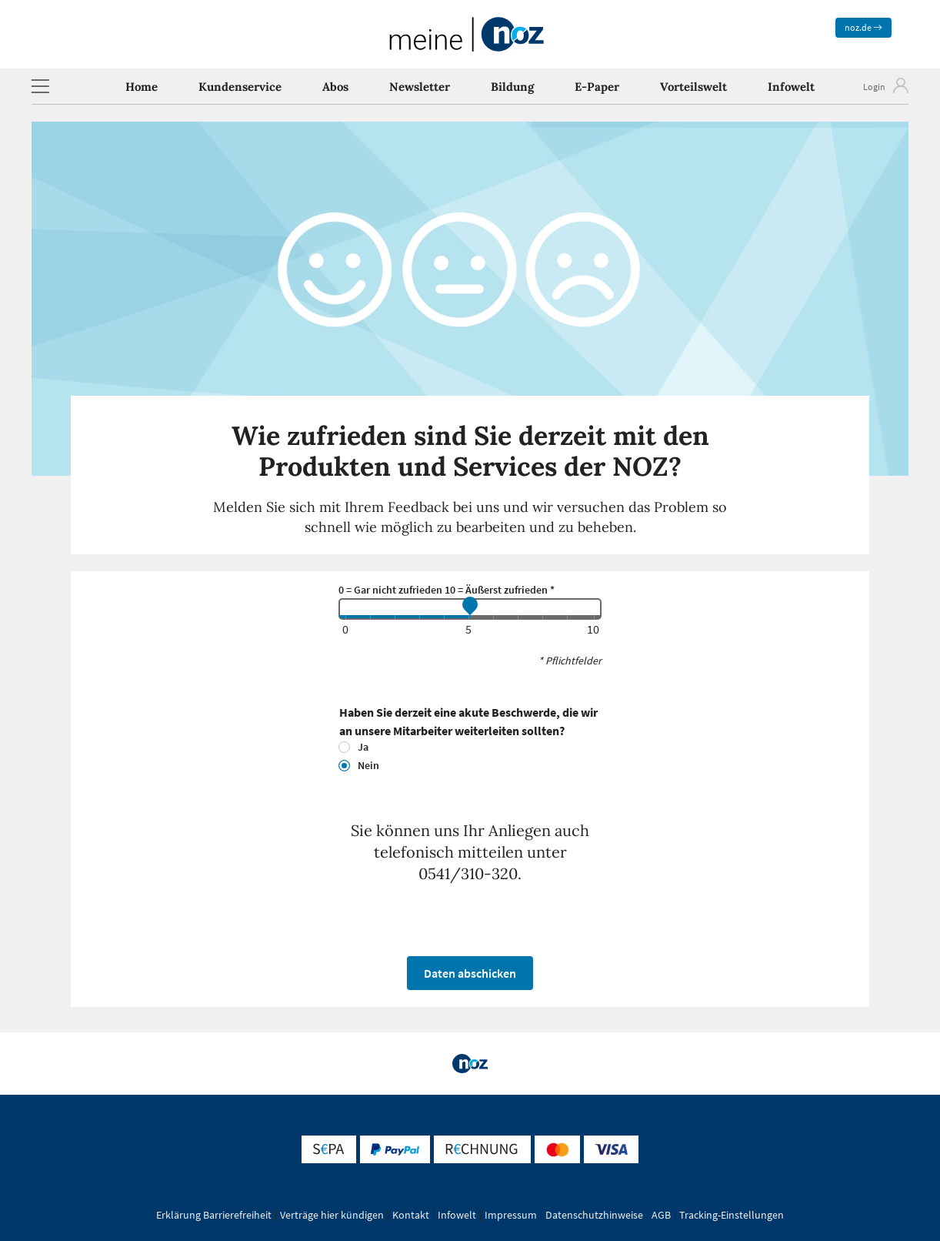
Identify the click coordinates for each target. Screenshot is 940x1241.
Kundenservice (240, 86)
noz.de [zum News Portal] (863, 27)
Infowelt (791, 86)
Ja (363, 747)
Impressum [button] (511, 1215)
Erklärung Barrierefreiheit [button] (214, 1215)
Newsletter (419, 86)
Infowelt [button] (457, 1215)
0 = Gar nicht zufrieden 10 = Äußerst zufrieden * (446, 590)
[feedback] (470, 609)
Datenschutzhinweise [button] (594, 1215)
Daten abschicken (470, 973)
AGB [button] (661, 1215)
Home (141, 86)
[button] (40, 86)
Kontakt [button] (410, 1215)
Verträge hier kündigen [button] (332, 1215)
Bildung (512, 86)
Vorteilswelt (693, 86)
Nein (368, 765)
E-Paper (597, 86)
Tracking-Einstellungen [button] (731, 1215)
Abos (335, 86)
